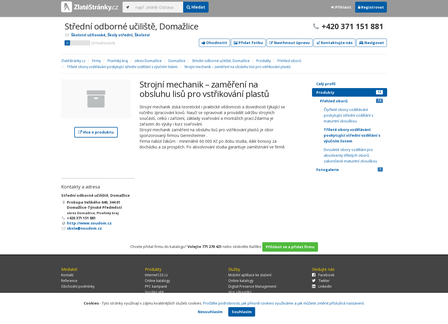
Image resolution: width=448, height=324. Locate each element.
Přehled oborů (351, 101)
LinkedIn (322, 286)
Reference (69, 280)
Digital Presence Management (252, 286)
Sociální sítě (154, 292)
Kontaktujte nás (334, 42)
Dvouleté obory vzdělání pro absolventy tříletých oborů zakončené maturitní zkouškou (350, 155)
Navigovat (371, 42)
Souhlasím (242, 311)
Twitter (321, 280)
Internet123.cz (156, 275)
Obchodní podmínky (78, 286)
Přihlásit (341, 7)
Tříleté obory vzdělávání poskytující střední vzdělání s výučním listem (352, 135)
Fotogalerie (349, 169)
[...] (157, 7)
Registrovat (371, 7)
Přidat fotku (248, 42)
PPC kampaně (156, 286)
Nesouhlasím (210, 311)
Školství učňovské (88, 34)
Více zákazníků (239, 292)
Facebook (323, 275)
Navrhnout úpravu (289, 42)
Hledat (196, 7)
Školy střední (120, 34)
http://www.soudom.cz (89, 223)
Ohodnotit (214, 42)
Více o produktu (96, 132)
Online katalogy (157, 280)
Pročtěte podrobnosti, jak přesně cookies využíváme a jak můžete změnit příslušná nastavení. (284, 303)
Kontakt (67, 275)
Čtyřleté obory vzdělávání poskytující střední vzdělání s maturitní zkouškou (348, 115)
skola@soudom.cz (84, 228)
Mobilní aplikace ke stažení (249, 275)
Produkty (349, 92)
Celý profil (325, 83)
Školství (142, 34)
